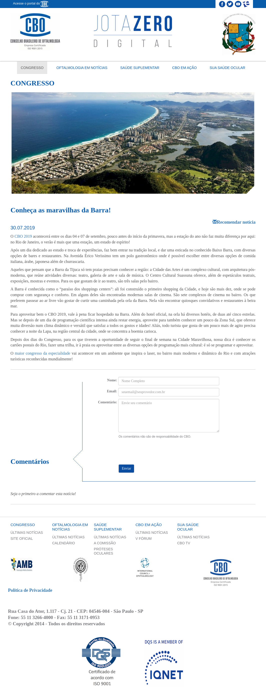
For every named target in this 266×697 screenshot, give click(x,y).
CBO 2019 (23, 236)
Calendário (63, 543)
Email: (112, 391)
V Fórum (144, 539)
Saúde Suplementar (139, 68)
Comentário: (107, 402)
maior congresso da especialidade (42, 353)
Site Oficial (21, 539)
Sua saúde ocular (227, 68)
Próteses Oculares (103, 551)
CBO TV (183, 543)
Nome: (112, 380)
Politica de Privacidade (30, 590)
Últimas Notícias (26, 533)
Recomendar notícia (234, 222)
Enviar (126, 468)
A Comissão (105, 543)
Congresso (32, 68)
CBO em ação (184, 68)
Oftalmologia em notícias (82, 68)
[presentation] (155, 448)
